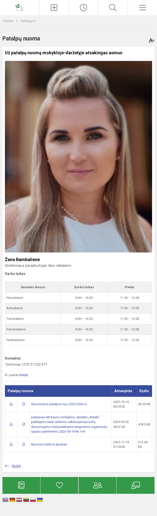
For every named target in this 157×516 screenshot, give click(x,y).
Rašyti (23, 375)
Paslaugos (27, 21)
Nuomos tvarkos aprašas (49, 444)
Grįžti (16, 466)
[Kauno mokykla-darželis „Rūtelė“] (20, 7)
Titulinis (8, 21)
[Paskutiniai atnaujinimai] (83, 7)
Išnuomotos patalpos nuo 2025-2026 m (59, 404)
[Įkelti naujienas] (54, 7)
